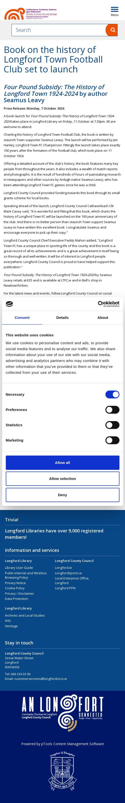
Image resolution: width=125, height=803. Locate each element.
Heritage (11, 626)
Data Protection (16, 598)
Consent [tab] (22, 317)
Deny (62, 495)
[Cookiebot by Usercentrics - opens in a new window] (97, 304)
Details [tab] (62, 317)
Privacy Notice (15, 583)
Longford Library (18, 560)
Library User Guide (19, 567)
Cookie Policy (15, 588)
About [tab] (102, 317)
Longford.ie (63, 567)
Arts (8, 620)
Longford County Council (74, 560)
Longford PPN (65, 588)
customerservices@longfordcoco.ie (40, 678)
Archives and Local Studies (25, 615)
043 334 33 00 (20, 674)
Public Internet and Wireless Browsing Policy (26, 575)
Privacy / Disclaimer (19, 593)
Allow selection (62, 478)
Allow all (62, 462)
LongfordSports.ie (68, 573)
